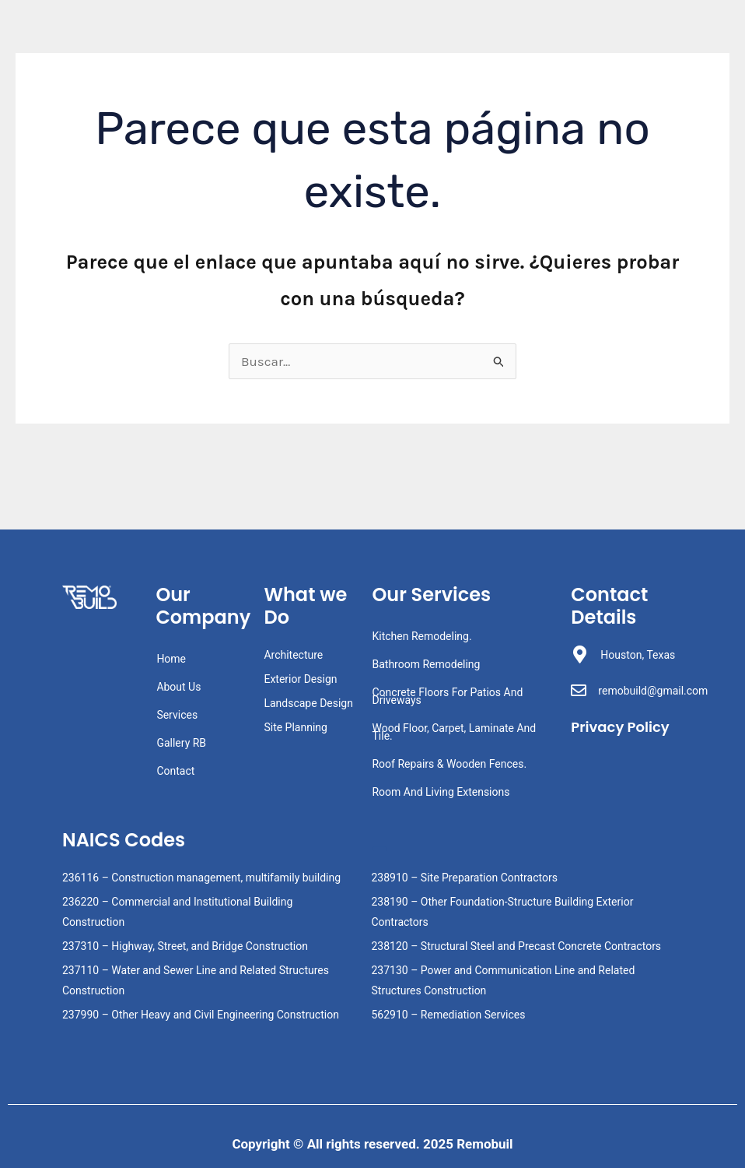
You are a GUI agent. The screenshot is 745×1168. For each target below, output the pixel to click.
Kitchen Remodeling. (421, 636)
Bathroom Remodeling (426, 664)
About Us (178, 687)
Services (177, 715)
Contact (175, 771)
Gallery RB (181, 743)
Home (171, 659)
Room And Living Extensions (440, 792)
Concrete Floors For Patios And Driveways (447, 696)
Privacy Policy (601, 736)
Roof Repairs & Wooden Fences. (449, 764)
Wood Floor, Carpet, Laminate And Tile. (454, 732)
